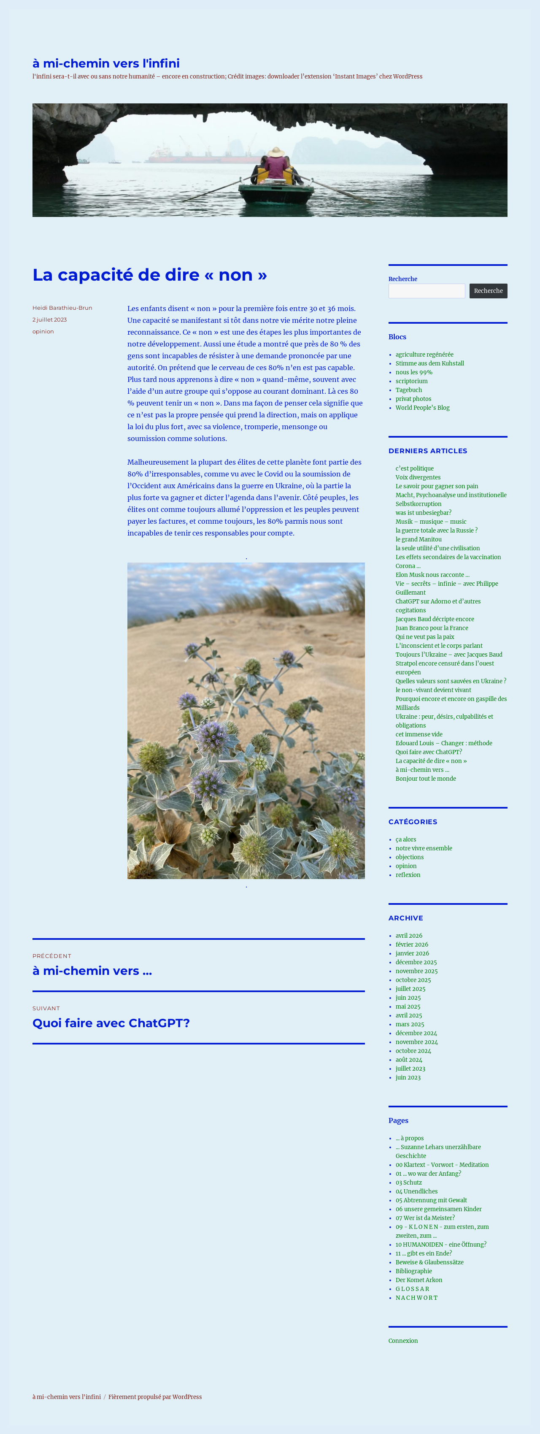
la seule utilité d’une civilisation (438, 548)
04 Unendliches (417, 1191)
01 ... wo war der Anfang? (428, 1173)
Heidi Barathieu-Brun (62, 307)
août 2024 (409, 1059)
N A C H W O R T (416, 1297)
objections (410, 857)
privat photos (414, 399)
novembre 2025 (417, 971)
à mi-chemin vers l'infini (106, 63)
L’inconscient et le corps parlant (439, 645)
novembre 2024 (417, 1042)
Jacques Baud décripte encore (435, 619)
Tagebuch (409, 390)
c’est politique (415, 468)
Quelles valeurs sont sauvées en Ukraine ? (451, 681)
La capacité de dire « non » (431, 761)
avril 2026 (409, 935)
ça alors (406, 839)
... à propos (410, 1138)
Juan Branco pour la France (432, 628)
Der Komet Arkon (419, 1280)
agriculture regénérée (425, 354)
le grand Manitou (419, 539)
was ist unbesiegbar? (423, 513)
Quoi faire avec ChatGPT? (429, 752)
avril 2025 (409, 1015)
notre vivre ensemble (424, 848)
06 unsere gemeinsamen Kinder (439, 1209)
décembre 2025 (416, 962)
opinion (43, 331)
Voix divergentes (418, 477)
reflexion (408, 875)
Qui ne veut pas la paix (425, 637)
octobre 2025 (413, 980)
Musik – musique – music (431, 521)
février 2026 (412, 944)
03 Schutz (409, 1182)
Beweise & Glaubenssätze (430, 1262)
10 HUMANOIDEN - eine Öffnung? (441, 1244)
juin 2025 (408, 997)
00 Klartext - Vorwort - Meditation (442, 1165)
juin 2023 (408, 1077)
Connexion (403, 1341)
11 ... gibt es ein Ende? (424, 1253)
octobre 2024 (413, 1051)
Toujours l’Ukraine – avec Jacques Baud (449, 654)
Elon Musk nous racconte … (433, 575)
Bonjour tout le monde (426, 778)
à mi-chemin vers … (422, 770)
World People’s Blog (423, 407)
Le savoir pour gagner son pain (437, 486)
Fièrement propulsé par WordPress (155, 1397)
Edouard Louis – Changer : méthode (444, 743)
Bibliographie (414, 1271)
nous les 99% (414, 372)
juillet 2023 (410, 1068)
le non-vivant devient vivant (433, 690)
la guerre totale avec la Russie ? (437, 530)
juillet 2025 (411, 989)
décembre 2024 (416, 1033)
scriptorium (412, 381)
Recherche (403, 279)
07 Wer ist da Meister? (425, 1218)
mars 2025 (410, 1024)
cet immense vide (419, 734)
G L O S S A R (412, 1289)
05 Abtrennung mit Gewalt (431, 1200)
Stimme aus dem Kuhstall (430, 363)
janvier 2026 (412, 953)
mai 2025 (408, 1006)
